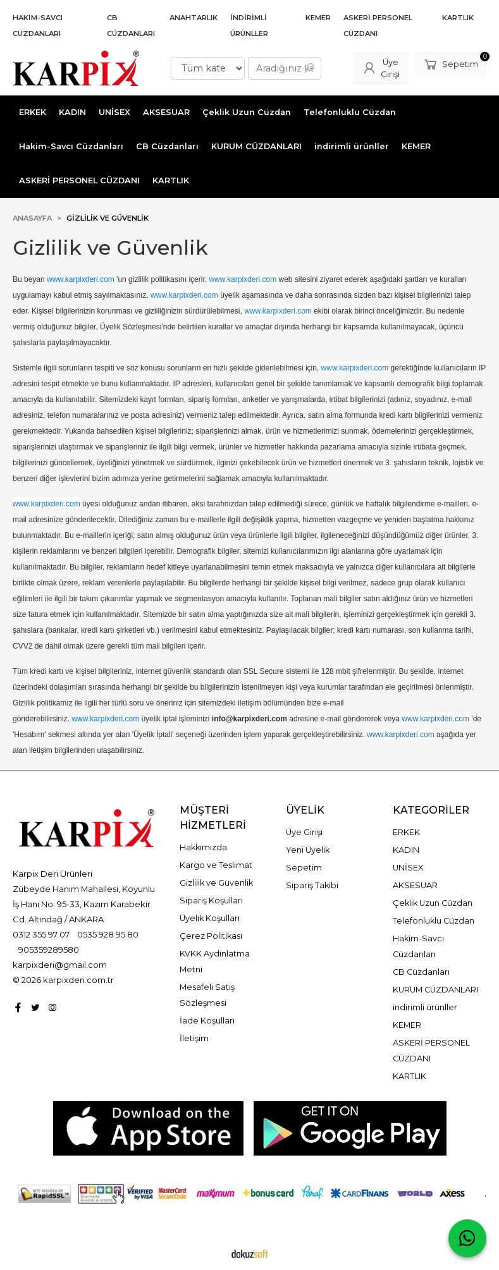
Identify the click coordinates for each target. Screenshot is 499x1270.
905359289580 (48, 949)
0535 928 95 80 (108, 934)
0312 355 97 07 (41, 934)
